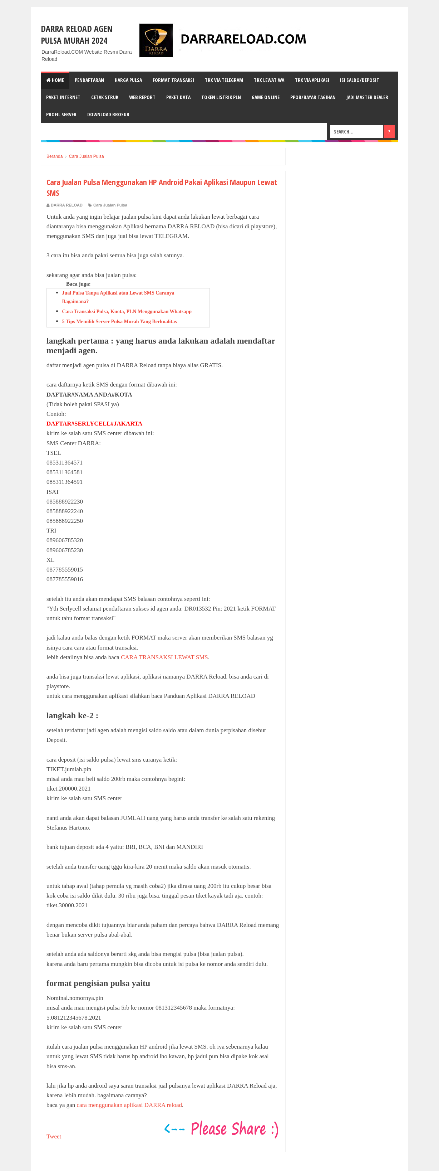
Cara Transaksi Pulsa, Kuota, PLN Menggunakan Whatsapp (127, 311)
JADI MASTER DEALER (367, 97)
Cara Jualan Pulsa (110, 205)
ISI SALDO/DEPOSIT (359, 80)
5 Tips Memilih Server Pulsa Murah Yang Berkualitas (119, 321)
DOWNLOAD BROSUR (108, 114)
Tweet (53, 1136)
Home (55, 80)
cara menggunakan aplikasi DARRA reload (129, 1105)
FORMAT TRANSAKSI (173, 80)
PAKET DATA (178, 97)
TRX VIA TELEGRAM (224, 80)
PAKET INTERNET (63, 97)
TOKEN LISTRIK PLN (221, 97)
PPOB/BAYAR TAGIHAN (313, 97)
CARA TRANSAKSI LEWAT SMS (164, 657)
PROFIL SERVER (61, 114)
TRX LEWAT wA (269, 80)
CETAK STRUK (104, 97)
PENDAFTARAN (89, 80)
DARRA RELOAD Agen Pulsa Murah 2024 (77, 34)
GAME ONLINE (266, 97)
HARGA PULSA (128, 80)
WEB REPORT (142, 97)
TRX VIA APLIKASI (312, 80)
